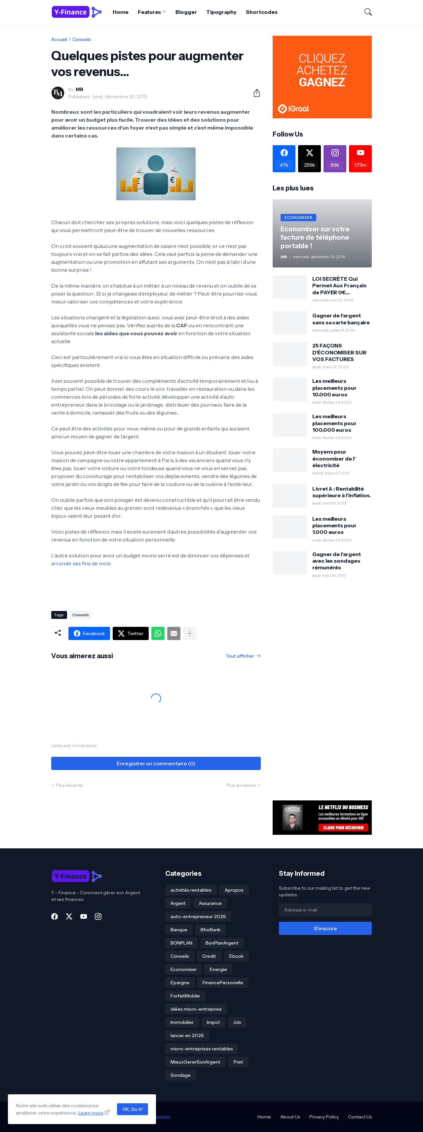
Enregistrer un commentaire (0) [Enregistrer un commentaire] (156, 763)
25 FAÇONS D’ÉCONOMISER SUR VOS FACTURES (339, 352)
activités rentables (191, 890)
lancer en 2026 (187, 1035)
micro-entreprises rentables (202, 1049)
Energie (218, 969)
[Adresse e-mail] (325, 909)
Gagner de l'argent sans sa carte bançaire (341, 318)
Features (149, 12)
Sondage (181, 1075)
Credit (209, 956)
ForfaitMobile (185, 996)
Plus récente (69, 785)
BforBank (210, 930)
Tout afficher (240, 656)
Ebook (236, 956)
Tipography (221, 12)
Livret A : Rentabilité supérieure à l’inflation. (341, 492)
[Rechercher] (365, 12)
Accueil (59, 39)
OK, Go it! (132, 1109)
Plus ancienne (241, 785)
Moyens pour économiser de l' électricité (334, 458)
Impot (213, 1022)
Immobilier (182, 1022)
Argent (178, 903)
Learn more (90, 1113)
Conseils (81, 39)
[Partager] (254, 93)
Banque (179, 930)
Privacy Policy (324, 1117)
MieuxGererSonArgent (195, 1062)
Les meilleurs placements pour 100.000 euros (334, 423)
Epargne (180, 983)
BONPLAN (181, 943)
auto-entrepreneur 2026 (198, 916)
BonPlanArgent (222, 943)
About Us (290, 1117)
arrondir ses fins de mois (81, 563)
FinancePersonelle (223, 983)
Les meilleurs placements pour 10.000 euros (334, 388)
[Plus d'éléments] (189, 633)
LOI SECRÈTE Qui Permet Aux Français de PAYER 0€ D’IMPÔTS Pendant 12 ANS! (340, 285)
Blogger (186, 12)
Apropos (234, 890)
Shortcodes (262, 12)
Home (121, 12)
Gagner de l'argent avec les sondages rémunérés (336, 561)
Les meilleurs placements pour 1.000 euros (334, 525)
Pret (238, 1062)
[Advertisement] (322, 689)
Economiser (184, 969)
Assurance (210, 903)
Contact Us (360, 1117)
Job (237, 1022)
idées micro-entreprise (196, 1009)
